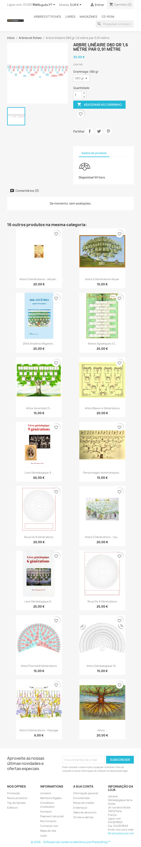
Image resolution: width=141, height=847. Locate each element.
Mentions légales (51, 798)
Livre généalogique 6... (39, 601)
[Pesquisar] (115, 24)
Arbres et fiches (47, 17)
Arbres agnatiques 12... (102, 343)
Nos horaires (48, 821)
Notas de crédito (83, 803)
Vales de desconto (85, 812)
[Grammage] (81, 78)
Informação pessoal (85, 793)
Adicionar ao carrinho (99, 104)
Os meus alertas (83, 817)
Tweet (99, 131)
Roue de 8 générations (38, 537)
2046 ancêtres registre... (39, 343)
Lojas (43, 835)
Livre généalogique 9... (39, 472)
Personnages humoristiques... (102, 472)
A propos (46, 811)
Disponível (86, 177)
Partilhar (89, 131)
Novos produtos (17, 798)
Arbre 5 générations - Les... (102, 537)
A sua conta (83, 786)
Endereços (80, 807)
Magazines (88, 17)
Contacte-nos (49, 826)
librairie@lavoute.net (121, 833)
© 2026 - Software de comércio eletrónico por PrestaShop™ (70, 842)
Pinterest (108, 131)
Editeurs (12, 807)
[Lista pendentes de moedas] (76, 5)
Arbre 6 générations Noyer (102, 279)
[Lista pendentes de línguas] (44, 5)
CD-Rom (108, 17)
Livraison (45, 793)
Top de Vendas (16, 803)
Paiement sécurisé (52, 816)
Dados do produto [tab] (94, 153)
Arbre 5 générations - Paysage (38, 730)
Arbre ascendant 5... (39, 408)
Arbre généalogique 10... (102, 666)
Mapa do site (48, 830)
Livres (70, 17)
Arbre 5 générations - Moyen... (38, 279)
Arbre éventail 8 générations (39, 666)
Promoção (13, 793)
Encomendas (81, 798)
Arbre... (102, 730)
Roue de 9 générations (102, 601)
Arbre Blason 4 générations (102, 408)
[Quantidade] (77, 95)
